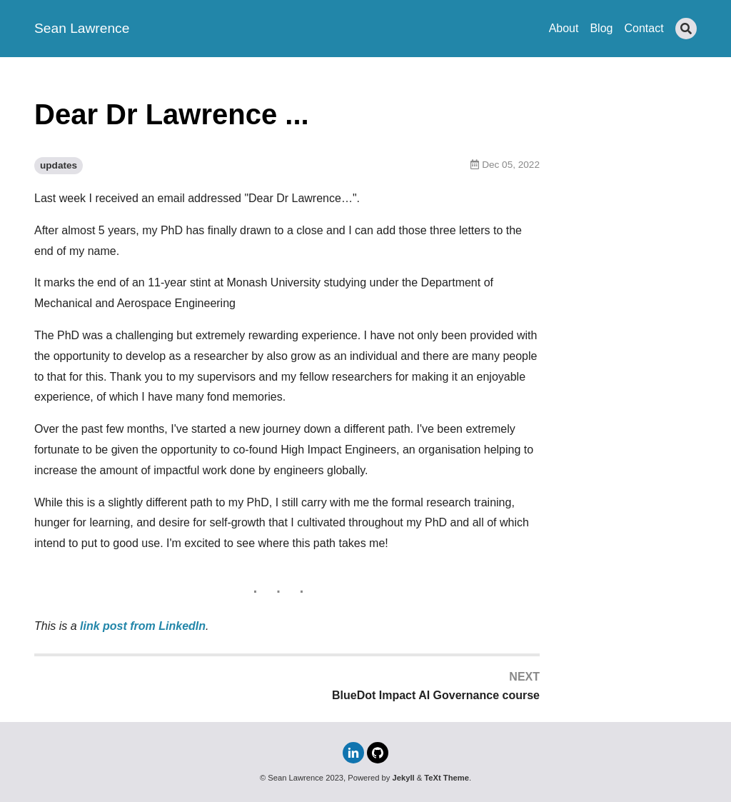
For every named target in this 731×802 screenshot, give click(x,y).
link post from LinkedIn (143, 626)
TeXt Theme (446, 777)
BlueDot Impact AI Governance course (436, 695)
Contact (643, 28)
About (564, 28)
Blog (601, 28)
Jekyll (404, 777)
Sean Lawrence (81, 28)
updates (58, 165)
